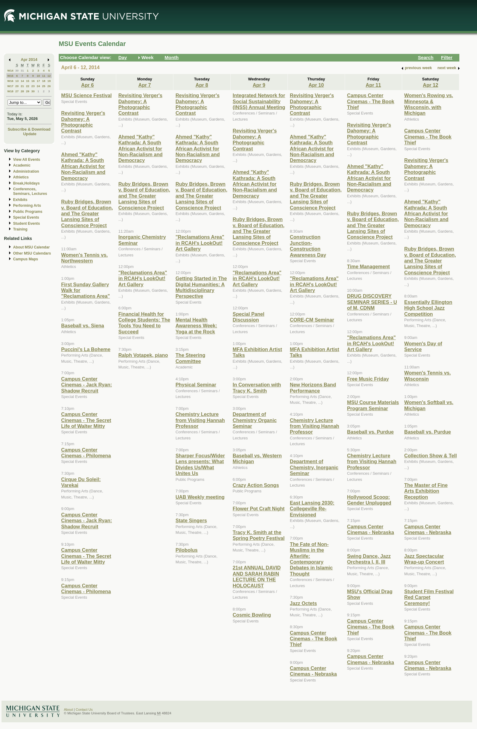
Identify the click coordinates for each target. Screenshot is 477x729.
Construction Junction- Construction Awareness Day (308, 245)
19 (49, 81)
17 (38, 81)
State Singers (191, 520)
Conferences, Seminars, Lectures (30, 191)
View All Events (26, 159)
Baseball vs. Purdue (370, 432)
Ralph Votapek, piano (143, 355)
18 (43, 81)
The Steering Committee (190, 358)
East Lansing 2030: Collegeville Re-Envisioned (312, 508)
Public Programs (27, 212)
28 (22, 91)
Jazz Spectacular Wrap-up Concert (424, 559)
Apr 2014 (29, 59)
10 (38, 75)
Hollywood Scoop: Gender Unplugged (369, 499)
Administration (26, 171)
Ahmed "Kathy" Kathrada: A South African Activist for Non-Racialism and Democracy (83, 166)
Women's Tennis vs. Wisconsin (427, 375)
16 (33, 81)
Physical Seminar (196, 384)
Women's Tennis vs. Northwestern (84, 257)
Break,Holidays (26, 183)
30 (17, 70)
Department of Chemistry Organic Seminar (255, 420)
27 (17, 91)
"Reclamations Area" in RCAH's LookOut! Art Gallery (142, 278)
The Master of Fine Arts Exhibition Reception (426, 491)
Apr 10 (316, 85)
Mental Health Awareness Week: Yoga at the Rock (196, 325)
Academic (21, 165)
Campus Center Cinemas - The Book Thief (313, 638)
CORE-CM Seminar (312, 319)
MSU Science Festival (86, 95)
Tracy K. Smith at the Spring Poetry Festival (259, 535)
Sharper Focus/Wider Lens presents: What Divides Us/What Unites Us (200, 464)
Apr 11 (373, 85)
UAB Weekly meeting (200, 497)
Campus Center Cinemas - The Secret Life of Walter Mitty (86, 420)
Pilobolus (187, 550)
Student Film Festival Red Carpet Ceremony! (429, 597)
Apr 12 (430, 85)
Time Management (368, 266)
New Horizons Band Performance (313, 387)
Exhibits (20, 200)
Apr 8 (202, 85)
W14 (10, 70)
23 (33, 86)
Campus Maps (25, 259)
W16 (10, 81)
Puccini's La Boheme (85, 349)
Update (30, 134)
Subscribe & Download (29, 129)
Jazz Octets (303, 603)
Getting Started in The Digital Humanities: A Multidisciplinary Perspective (201, 287)
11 (43, 75)
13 (17, 81)
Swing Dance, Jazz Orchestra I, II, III (369, 559)
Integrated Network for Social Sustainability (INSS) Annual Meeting (259, 101)
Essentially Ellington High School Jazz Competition (428, 308)
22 (27, 86)
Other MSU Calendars (32, 253)
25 (43, 86)
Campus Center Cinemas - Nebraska (313, 671)
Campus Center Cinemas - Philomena (86, 452)
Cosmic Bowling (252, 615)
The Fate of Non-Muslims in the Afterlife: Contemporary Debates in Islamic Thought (311, 558)
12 (49, 75)
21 (22, 86)
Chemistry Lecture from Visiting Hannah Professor (200, 420)
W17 (10, 86)
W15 (10, 75)
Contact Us (84, 709)
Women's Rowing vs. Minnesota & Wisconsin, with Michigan (428, 104)
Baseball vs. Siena (82, 325)
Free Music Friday (368, 379)
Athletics (21, 177)
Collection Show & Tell (430, 455)
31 (22, 70)
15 (27, 81)
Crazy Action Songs (256, 485)
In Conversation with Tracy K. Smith (257, 387)
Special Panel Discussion (248, 316)
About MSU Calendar (31, 247)
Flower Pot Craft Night (259, 508)
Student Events (26, 223)
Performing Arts (27, 205)
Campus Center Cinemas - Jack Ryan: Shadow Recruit (86, 384)
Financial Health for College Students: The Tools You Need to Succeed (144, 322)
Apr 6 (87, 85)
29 (27, 91)
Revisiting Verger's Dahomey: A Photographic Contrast (83, 121)
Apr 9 (259, 85)
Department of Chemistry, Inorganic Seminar (314, 467)
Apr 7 (144, 85)
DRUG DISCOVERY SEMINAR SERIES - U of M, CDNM (372, 302)
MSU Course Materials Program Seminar (373, 405)
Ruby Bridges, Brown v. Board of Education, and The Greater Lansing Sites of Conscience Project (87, 213)
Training (20, 229)
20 (17, 86)
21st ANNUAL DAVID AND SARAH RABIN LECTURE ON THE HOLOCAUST (257, 576)
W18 (10, 91)
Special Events (26, 217)
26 (49, 86)
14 (22, 81)
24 (38, 86)
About (68, 709)
